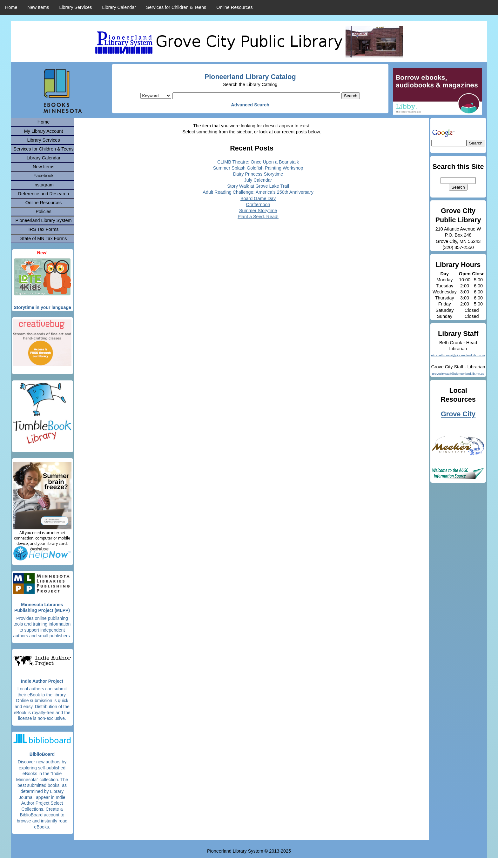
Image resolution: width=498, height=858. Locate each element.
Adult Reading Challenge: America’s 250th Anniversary (258, 192)
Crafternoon (258, 204)
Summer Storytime (258, 210)
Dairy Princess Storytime (258, 174)
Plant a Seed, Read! (258, 216)
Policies (43, 211)
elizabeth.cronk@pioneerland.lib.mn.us (458, 355)
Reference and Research (43, 193)
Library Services (75, 7)
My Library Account (43, 131)
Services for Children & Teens (176, 7)
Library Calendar (119, 7)
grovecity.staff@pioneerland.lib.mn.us (458, 373)
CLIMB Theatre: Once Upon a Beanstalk (258, 161)
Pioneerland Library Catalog (250, 77)
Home (11, 7)
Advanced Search (250, 104)
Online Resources (234, 7)
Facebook (43, 175)
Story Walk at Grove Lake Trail (258, 186)
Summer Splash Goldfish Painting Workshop (258, 168)
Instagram (43, 184)
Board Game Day (258, 198)
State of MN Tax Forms (43, 238)
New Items (38, 7)
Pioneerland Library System (44, 220)
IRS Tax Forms (44, 229)
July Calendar (258, 180)
